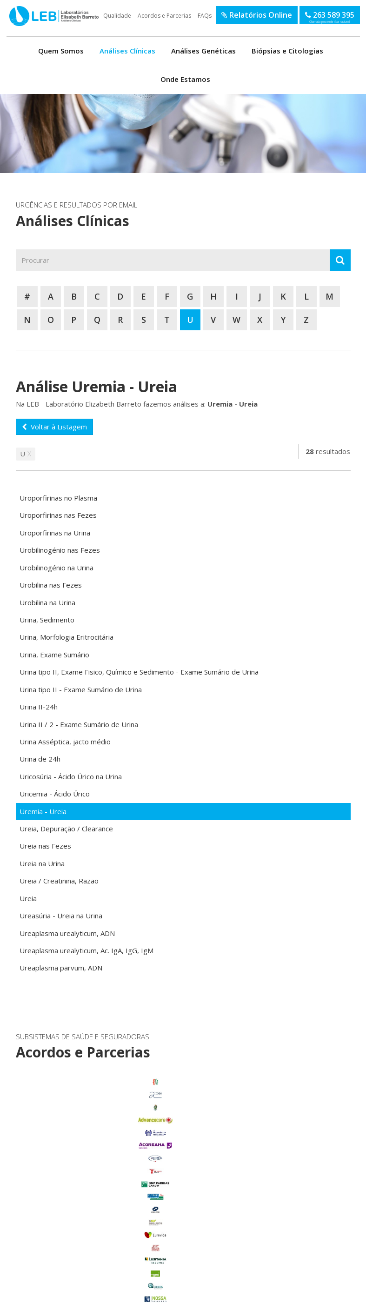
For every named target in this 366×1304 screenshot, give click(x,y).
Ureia (28, 898)
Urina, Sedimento (47, 619)
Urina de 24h (40, 758)
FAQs (205, 16)
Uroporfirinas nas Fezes (58, 515)
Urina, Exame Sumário (54, 654)
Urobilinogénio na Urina (56, 567)
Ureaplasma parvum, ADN (61, 967)
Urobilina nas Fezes (51, 584)
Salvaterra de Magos (65, 1242)
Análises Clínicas (127, 50)
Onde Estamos (185, 79)
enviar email (170, 1144)
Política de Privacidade (95, 1294)
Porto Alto (65, 1229)
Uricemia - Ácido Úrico (55, 793)
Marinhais (65, 1216)
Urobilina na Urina (47, 602)
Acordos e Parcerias (164, 16)
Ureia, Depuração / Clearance (66, 828)
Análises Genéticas (203, 50)
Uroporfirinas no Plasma (58, 497)
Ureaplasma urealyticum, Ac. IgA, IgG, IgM (86, 950)
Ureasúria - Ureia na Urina (61, 915)
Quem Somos (61, 50)
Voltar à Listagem (54, 426)
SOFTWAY (333, 1294)
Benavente (65, 1165)
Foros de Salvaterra (65, 1191)
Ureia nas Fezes (45, 845)
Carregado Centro (65, 1178)
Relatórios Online (256, 15)
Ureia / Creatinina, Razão (59, 880)
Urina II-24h (39, 706)
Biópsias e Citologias (287, 50)
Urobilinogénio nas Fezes (60, 550)
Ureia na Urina (42, 863)
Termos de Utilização (44, 1294)
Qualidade (117, 16)
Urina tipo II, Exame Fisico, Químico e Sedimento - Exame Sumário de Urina (139, 671)
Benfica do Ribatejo (65, 1267)
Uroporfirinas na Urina (55, 532)
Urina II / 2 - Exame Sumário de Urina (79, 724)
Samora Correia (65, 1254)
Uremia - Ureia (43, 811)
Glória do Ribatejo (65, 1204)
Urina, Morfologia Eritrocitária (66, 637)
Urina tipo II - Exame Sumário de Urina (81, 689)
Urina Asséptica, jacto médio (65, 741)
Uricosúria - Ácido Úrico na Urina (71, 776)
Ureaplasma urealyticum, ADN (67, 933)
